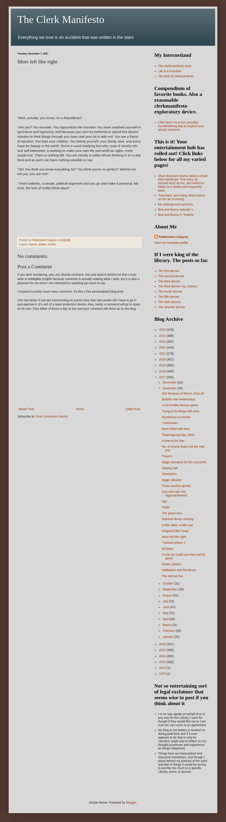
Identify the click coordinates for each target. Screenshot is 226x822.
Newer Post (26, 409)
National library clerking (178, 519)
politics (42, 244)
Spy (164, 501)
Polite (166, 507)
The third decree (169, 281)
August (168, 595)
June (166, 607)
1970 (163, 673)
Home (80, 409)
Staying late (170, 468)
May (166, 613)
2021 (163, 353)
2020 (163, 359)
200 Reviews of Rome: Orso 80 (183, 393)
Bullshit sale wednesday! (178, 399)
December (170, 382)
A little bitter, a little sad (177, 525)
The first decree (168, 271)
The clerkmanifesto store (174, 66)
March (167, 625)
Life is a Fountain (169, 71)
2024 (163, 335)
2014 (163, 656)
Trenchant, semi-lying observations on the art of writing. (181, 197)
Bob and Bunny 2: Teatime (176, 214)
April (166, 619)
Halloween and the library (179, 570)
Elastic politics (171, 564)
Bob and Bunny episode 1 (175, 209)
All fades (168, 548)
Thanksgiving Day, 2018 (178, 435)
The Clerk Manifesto (60, 19)
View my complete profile (171, 242)
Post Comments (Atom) (52, 416)
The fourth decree (170, 291)
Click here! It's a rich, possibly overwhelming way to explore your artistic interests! (181, 126)
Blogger (131, 802)
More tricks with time (176, 429)
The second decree (171, 276)
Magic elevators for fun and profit (184, 462)
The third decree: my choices (177, 286)
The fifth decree (168, 296)
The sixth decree (169, 302)
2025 (163, 329)
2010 (163, 668)
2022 (163, 347)
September (170, 589)
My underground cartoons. (176, 204)
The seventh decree (171, 307)
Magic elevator (172, 480)
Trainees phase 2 (173, 542)
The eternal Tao (172, 576)
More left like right (174, 537)
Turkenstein (170, 423)
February (169, 630)
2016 (163, 644)
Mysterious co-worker (176, 417)
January (168, 637)
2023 (163, 341)
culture (33, 244)
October (168, 583)
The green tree (172, 513)
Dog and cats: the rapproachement (174, 493)
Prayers (167, 456)
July (166, 601)
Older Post (133, 409)
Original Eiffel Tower (175, 531)
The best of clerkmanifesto (176, 76)
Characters (169, 474)
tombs (52, 244)
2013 (163, 662)
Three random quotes (176, 486)
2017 (163, 377)
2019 (163, 365)
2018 (163, 371)
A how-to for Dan (173, 440)
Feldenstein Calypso (173, 237)
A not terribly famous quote (180, 405)
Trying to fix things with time (180, 411)
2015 (163, 650)
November (170, 388)
